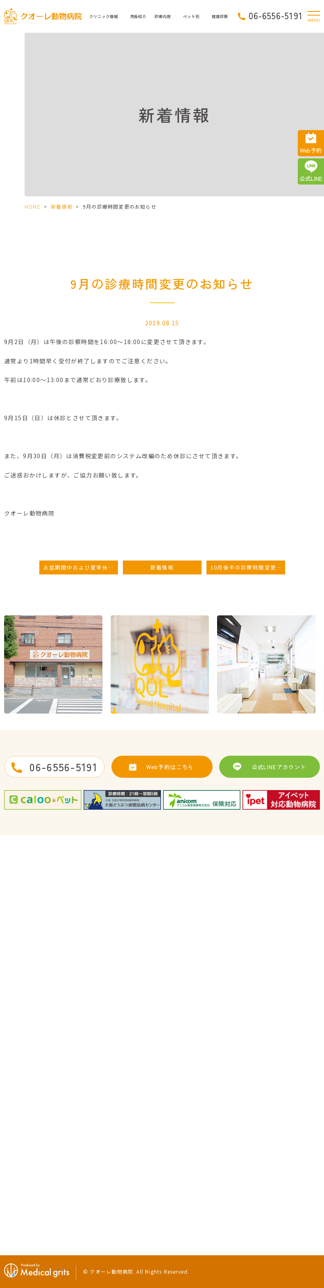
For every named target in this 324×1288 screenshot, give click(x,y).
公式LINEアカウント (279, 767)
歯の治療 (177, 1136)
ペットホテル (182, 1151)
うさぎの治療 (277, 1121)
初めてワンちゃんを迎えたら (199, 1166)
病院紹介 (16, 1121)
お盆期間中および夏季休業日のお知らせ (80, 567)
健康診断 (272, 1136)
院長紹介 (138, 16)
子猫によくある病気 (284, 1106)
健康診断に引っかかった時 (291, 1151)
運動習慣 (272, 1166)
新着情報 (62, 206)
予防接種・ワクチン (189, 1121)
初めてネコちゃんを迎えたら (199, 1195)
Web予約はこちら (169, 767)
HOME (33, 206)
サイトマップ (128, 1121)
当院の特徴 (19, 1166)
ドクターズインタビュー (33, 1151)
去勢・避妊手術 (185, 1106)
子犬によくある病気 (189, 1181)
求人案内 (123, 1106)
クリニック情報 (103, 16)
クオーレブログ (24, 1195)
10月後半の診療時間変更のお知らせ (248, 567)
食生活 (270, 1181)
